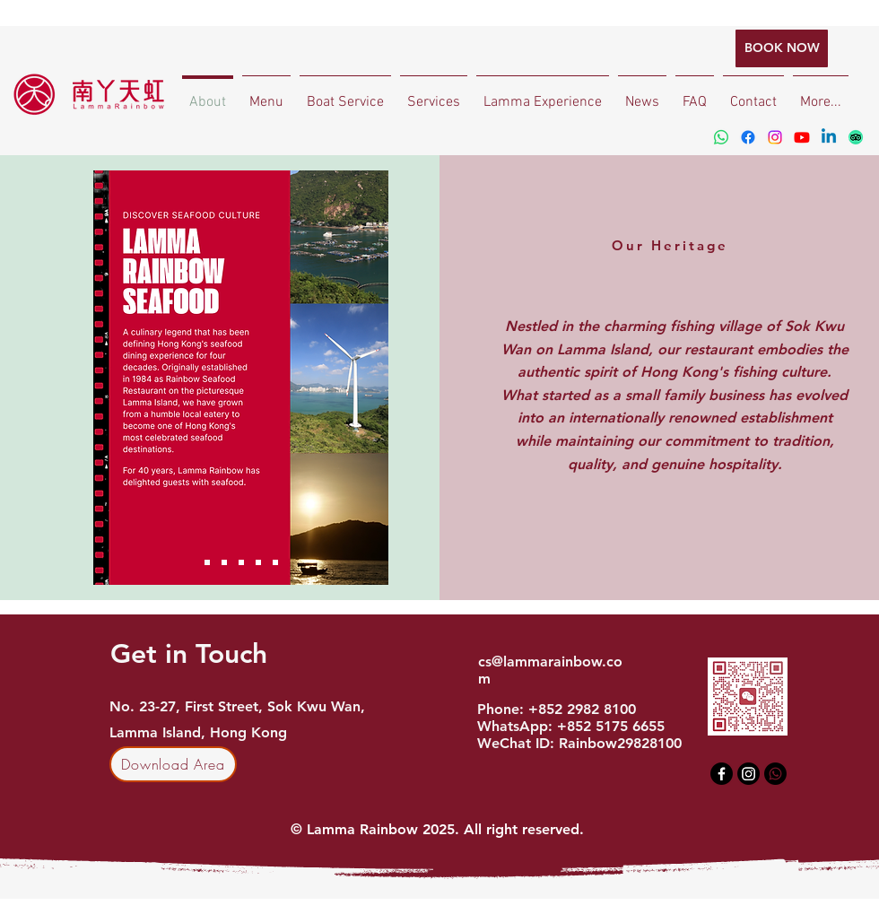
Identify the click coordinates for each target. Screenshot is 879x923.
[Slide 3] (241, 562)
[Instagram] (775, 137)
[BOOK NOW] (781, 48)
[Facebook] (748, 137)
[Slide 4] (258, 562)
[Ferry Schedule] (224, 562)
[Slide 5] (275, 562)
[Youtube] (802, 137)
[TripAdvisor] (856, 137)
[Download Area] (173, 764)
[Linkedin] (829, 137)
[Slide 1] (207, 562)
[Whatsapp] (721, 137)
